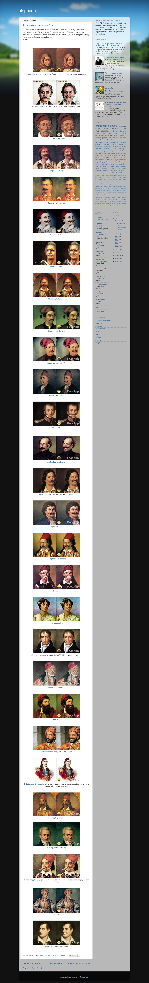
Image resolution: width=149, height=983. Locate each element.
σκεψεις (98, 128)
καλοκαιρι (107, 144)
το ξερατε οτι (112, 201)
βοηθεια (111, 166)
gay (118, 151)
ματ (120, 138)
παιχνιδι (103, 195)
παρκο (113, 197)
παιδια (97, 195)
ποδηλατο (109, 133)
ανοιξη (124, 140)
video (115, 144)
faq (103, 164)
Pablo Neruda (105, 175)
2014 (117, 240)
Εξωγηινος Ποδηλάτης (103, 320)
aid (119, 162)
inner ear (115, 203)
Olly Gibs (28, 30)
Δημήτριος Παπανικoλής (56, 363)
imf (119, 155)
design (108, 177)
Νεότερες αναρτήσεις (33, 963)
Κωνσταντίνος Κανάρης (56, 331)
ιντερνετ (123, 157)
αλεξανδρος (106, 153)
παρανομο (107, 197)
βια (125, 146)
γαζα (109, 186)
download (114, 177)
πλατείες (104, 199)
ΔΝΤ (100, 153)
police (103, 133)
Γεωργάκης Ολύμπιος (56, 203)
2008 (117, 258)
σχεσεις (102, 201)
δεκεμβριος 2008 (101, 142)
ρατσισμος (113, 171)
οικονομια (123, 142)
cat (96, 177)
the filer (99, 292)
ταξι (106, 201)
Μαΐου (119, 221)
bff (125, 175)
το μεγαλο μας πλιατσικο (103, 162)
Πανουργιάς (56, 914)
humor (123, 128)
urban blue (110, 206)
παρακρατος (98, 197)
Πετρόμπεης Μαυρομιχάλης (34, 880)
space (112, 181)
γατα (113, 186)
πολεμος (105, 171)
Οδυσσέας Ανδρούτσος (56, 299)
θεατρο (118, 168)
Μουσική (98, 334)
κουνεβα (98, 171)
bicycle (116, 133)
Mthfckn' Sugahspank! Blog (101, 234)
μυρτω (112, 160)
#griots (111, 131)
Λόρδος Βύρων (51, 947)
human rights (112, 155)
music (97, 131)
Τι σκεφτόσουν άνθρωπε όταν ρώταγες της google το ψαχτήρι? (115, 104)
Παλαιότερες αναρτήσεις (78, 963)
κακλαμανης (103, 192)
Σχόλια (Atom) (37, 968)
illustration (123, 151)
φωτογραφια (113, 151)
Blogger (86, 977)
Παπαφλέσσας (56, 719)
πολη (109, 199)
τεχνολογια (98, 173)
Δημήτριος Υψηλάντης (56, 427)
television (123, 181)
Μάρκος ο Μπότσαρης (57, 559)
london (113, 140)
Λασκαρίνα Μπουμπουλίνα (37, 74)
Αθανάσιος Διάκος (46, 494)
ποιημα (97, 133)
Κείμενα (98, 337)
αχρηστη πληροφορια (103, 157)
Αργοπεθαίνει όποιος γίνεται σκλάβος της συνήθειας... (114, 58)
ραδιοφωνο (123, 199)
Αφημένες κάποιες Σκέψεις (99, 225)
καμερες (110, 192)
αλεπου (102, 184)
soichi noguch (105, 181)
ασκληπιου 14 (122, 184)
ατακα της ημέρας (101, 186)
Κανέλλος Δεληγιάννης (56, 138)
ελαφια (103, 190)
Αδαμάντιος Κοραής (38, 655)
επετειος (111, 168)
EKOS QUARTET (117, 173)
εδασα (116, 188)
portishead (103, 206)
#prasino (114, 162)
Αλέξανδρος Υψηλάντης (56, 462)
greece (104, 138)
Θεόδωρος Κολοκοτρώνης (36, 784)
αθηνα (112, 135)
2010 (117, 252)
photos (110, 138)
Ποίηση (98, 343)
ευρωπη (97, 192)
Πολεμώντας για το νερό (113, 73)
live (117, 135)
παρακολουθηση (117, 206)
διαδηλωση (107, 146)
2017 (117, 218)
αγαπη (119, 164)
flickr (120, 177)
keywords (123, 135)
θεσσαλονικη (99, 151)
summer (117, 181)
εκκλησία (97, 190)
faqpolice (108, 203)
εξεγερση (104, 168)
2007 (117, 261)
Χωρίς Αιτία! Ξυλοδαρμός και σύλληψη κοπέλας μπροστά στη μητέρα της (108, 44)
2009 (117, 255)
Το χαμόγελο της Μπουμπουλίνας (38, 25)
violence (97, 184)
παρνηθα (97, 199)
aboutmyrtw (121, 175)
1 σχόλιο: (62, 955)
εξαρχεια (116, 157)
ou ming (99, 217)
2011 (117, 249)
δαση (102, 140)
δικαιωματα (122, 149)
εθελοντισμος (122, 188)
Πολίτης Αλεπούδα (101, 329)
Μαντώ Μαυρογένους (56, 623)
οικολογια (107, 140)
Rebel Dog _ (100, 311)
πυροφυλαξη (115, 199)
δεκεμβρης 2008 (121, 186)
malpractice (100, 300)
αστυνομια (122, 133)
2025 (117, 215)
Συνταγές (98, 326)
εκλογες (98, 144)
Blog (98, 307)
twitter (121, 146)
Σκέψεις (98, 331)
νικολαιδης (123, 192)
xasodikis (99, 252)
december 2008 (110, 149)
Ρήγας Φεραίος (56, 527)
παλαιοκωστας (111, 195)
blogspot (124, 201)
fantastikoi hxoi (100, 203)
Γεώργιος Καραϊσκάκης (56, 818)
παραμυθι (118, 160)
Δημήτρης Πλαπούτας (56, 687)
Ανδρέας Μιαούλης (56, 395)
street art (112, 164)
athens (119, 140)
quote (106, 164)
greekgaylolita (99, 179)
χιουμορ (112, 125)
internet (124, 155)
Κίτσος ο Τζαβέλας (57, 234)
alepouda (27, 10)
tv (116, 164)
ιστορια (118, 153)
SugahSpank (113, 175)
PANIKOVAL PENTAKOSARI (101, 260)
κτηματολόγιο (116, 192)
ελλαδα (118, 131)
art (102, 155)
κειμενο (107, 128)
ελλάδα (97, 168)
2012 (117, 246)
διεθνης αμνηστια (108, 188)
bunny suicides (101, 269)
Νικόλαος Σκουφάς (38, 106)
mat (96, 153)
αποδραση (115, 184)
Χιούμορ (98, 340)
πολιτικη (115, 128)
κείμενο (124, 168)
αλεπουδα (101, 125)
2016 (117, 234)
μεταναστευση (99, 160)
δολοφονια (115, 146)
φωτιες (106, 151)
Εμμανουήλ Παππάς (56, 267)
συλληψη (98, 149)
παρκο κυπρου (121, 197)
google (97, 135)
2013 (117, 243)
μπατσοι (107, 160)
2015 (117, 237)
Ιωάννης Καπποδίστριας (56, 848)
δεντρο (118, 166)
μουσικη (104, 131)
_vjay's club (100, 276)
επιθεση (124, 190)
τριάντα (119, 201)
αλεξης (113, 153)
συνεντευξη (122, 171)
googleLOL (105, 135)
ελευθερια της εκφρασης (113, 190)
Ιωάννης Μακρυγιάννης (50, 752)
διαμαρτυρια (98, 188)
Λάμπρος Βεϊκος (56, 171)
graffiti (124, 177)
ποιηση (123, 131)
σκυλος (97, 201)
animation (123, 162)
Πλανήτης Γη (99, 323)
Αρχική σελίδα (55, 963)
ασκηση (105, 166)
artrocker (98, 164)
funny (105, 155)
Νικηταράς (56, 591)
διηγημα (123, 166)
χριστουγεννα (107, 173)
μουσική (98, 138)
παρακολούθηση (121, 195)
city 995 (102, 177)
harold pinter (108, 179)
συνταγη (123, 160)
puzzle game (117, 179)
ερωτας (115, 138)
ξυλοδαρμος (114, 142)
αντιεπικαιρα (108, 184)
